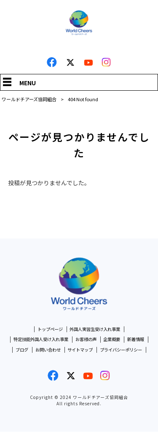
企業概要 (114, 340)
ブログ (17, 351)
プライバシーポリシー (124, 351)
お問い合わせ (45, 351)
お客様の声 (87, 340)
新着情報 (140, 340)
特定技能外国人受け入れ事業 (38, 340)
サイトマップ (80, 351)
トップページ (48, 329)
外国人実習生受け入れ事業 (96, 329)
